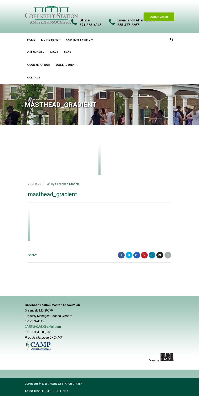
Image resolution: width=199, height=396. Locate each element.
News (54, 52)
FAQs (67, 52)
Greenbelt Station (67, 184)
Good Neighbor (38, 64)
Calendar (34, 52)
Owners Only (65, 64)
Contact (34, 77)
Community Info (78, 39)
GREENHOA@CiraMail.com (43, 327)
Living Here (49, 39)
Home (31, 39)
